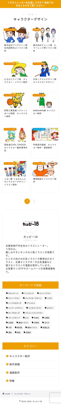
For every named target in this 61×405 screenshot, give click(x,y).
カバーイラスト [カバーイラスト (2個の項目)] (14, 298)
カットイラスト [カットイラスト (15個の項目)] (45, 293)
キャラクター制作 (19, 356)
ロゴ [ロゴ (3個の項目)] (26, 318)
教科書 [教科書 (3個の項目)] (19, 327)
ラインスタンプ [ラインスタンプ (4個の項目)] (14, 318)
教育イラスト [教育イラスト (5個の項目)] (32, 327)
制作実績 (14, 364)
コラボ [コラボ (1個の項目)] (49, 298)
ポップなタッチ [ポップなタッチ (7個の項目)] (14, 313)
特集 (12, 381)
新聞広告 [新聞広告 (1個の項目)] (46, 327)
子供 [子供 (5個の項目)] (10, 327)
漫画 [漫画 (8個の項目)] (10, 332)
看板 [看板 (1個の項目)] (18, 332)
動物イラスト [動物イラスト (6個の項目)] (23, 322)
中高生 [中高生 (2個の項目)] (36, 318)
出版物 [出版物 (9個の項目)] (10, 322)
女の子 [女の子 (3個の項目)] (46, 322)
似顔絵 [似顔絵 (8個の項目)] (46, 318)
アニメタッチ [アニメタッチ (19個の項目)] (29, 293)
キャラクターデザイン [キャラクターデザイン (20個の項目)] (33, 298)
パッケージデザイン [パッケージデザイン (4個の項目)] (15, 308)
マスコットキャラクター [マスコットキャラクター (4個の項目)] (34, 313)
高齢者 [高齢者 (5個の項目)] (28, 332)
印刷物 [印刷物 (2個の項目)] (36, 322)
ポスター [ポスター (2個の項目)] (50, 308)
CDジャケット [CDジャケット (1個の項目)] (13, 293)
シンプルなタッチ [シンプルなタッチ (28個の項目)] (14, 303)
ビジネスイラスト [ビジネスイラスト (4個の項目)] (34, 308)
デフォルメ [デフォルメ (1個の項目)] (31, 303)
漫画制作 (14, 372)
